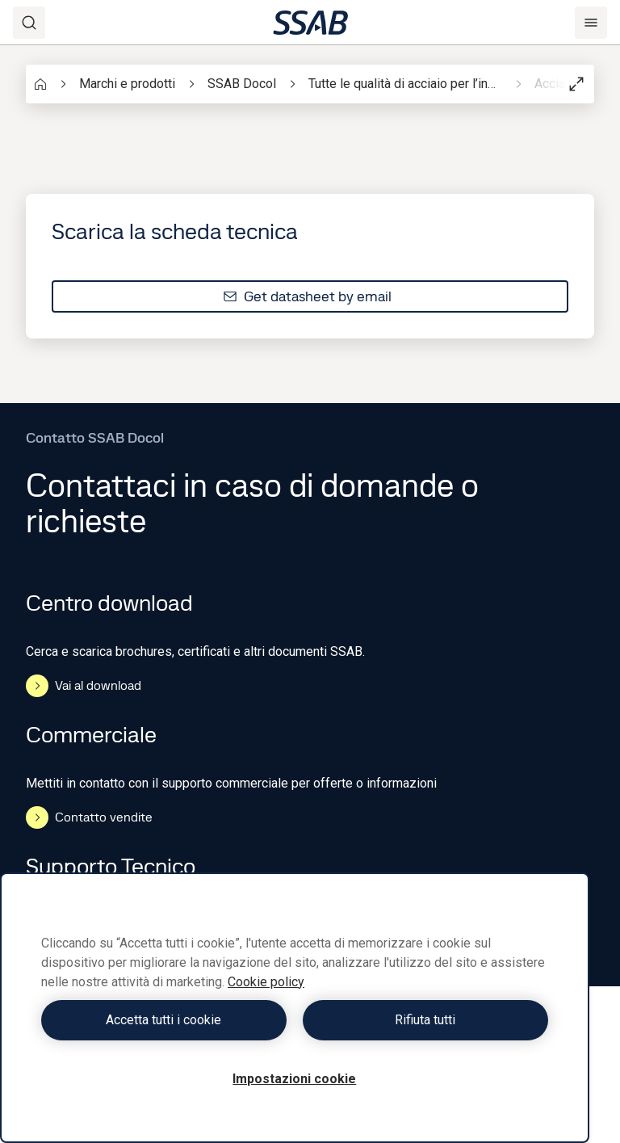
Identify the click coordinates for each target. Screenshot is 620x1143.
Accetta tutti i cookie (163, 1019)
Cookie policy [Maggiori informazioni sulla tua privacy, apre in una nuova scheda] (266, 982)
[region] (294, 1007)
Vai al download (83, 685)
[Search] (29, 22)
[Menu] (591, 22)
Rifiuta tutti (425, 1019)
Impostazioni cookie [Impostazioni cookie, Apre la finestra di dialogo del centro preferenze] (294, 1078)
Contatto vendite (89, 817)
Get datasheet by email (307, 296)
